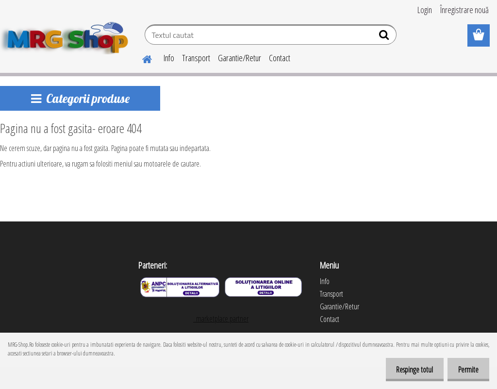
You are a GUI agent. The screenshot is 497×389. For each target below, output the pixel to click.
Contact (279, 58)
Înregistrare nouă (464, 10)
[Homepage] (141, 58)
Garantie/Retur (239, 58)
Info (169, 58)
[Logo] (66, 36)
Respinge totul (410, 369)
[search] (385, 37)
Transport (196, 58)
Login (424, 10)
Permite (467, 369)
